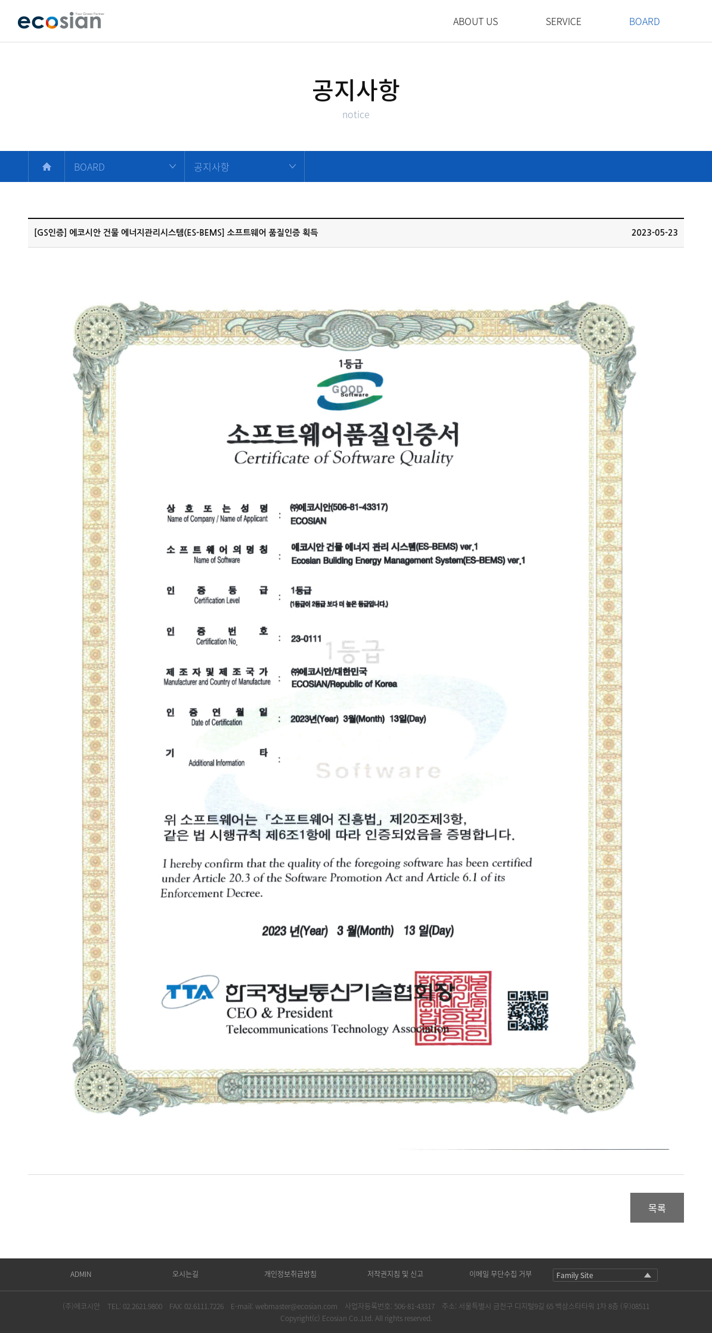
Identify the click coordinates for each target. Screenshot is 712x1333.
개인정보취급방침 (290, 1274)
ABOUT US (475, 21)
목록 (657, 1208)
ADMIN (80, 1274)
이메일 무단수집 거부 (500, 1274)
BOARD (644, 21)
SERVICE (563, 21)
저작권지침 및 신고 (395, 1274)
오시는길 (185, 1274)
